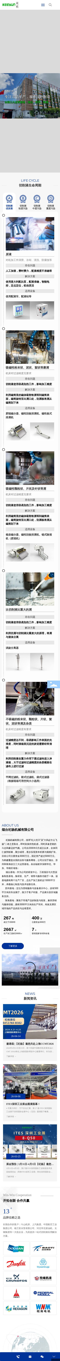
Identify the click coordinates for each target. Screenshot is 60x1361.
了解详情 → (11, 1056)
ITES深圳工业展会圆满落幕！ (23, 1104)
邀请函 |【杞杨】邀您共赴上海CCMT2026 (30, 1043)
